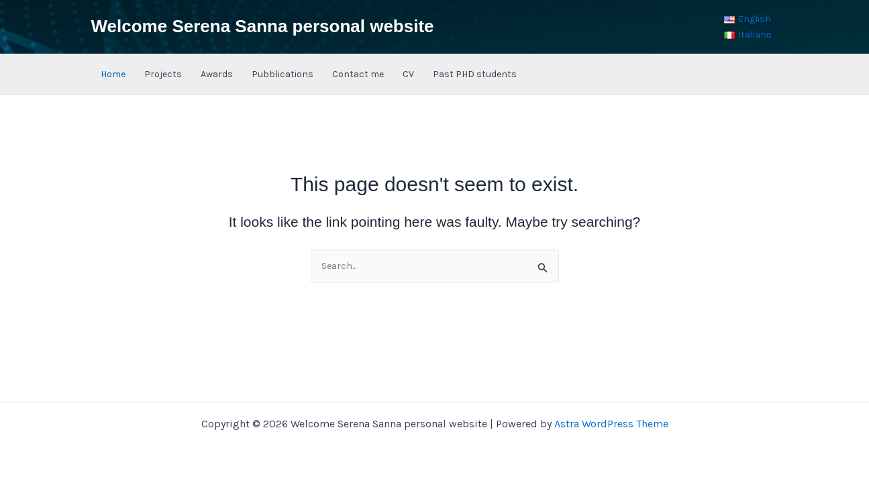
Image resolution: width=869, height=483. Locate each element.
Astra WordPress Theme (611, 423)
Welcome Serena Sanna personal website (262, 26)
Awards (217, 74)
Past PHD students (475, 74)
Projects (163, 74)
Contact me (358, 74)
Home (113, 74)
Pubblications (282, 74)
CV (408, 74)
